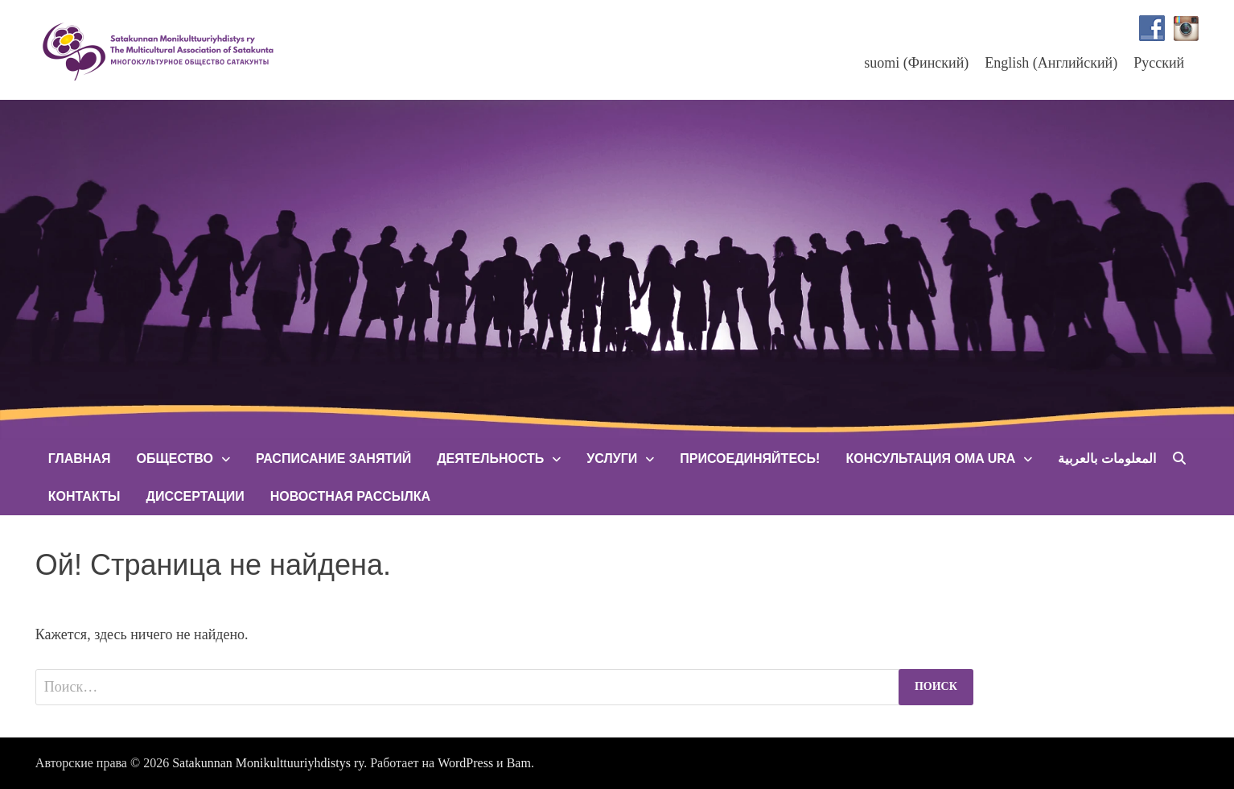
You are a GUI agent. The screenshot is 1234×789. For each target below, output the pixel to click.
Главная (79, 458)
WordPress (465, 763)
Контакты (84, 496)
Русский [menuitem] (1158, 63)
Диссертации (195, 496)
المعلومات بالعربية (1106, 458)
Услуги (611, 458)
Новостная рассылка (350, 496)
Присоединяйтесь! (750, 458)
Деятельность (490, 458)
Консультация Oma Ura (930, 458)
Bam (519, 763)
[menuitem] (916, 62)
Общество (174, 458)
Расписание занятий (333, 458)
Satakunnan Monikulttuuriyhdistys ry (268, 763)
